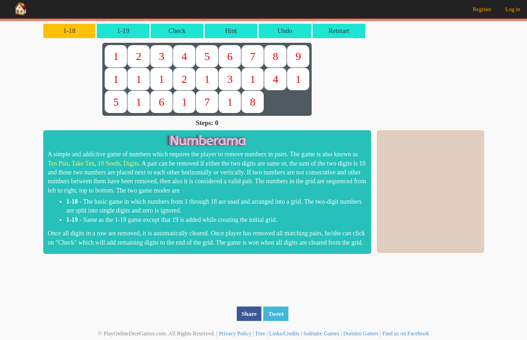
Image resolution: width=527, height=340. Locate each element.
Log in (512, 9)
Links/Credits (284, 333)
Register (482, 9)
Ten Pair (58, 163)
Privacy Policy (235, 333)
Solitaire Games (322, 333)
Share (249, 313)
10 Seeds (109, 163)
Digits (131, 163)
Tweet (275, 313)
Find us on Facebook (405, 333)
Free (260, 333)
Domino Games (361, 333)
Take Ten (83, 163)
